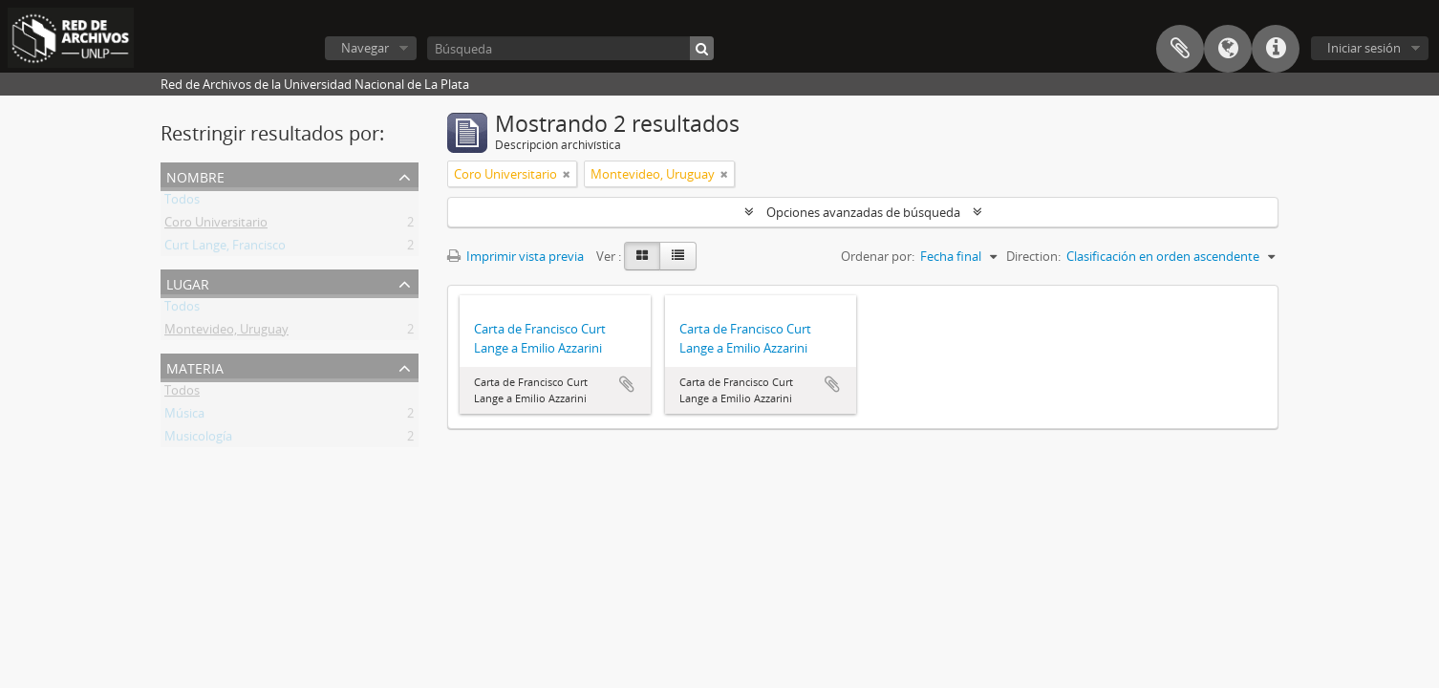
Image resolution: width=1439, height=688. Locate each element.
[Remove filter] (566, 173)
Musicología (198, 439)
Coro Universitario (216, 225)
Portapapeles (1180, 49)
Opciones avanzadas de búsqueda (863, 212)
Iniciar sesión (1364, 47)
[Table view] (678, 256)
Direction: (1033, 256)
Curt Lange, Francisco (225, 248)
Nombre (195, 175)
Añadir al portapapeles (626, 384)
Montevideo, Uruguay (226, 332)
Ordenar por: (877, 256)
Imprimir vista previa (515, 256)
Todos (182, 202)
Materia (195, 366)
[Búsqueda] (570, 48)
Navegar (365, 47)
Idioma (1228, 49)
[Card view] (642, 256)
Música (184, 416)
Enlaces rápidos (1275, 49)
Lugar (187, 282)
